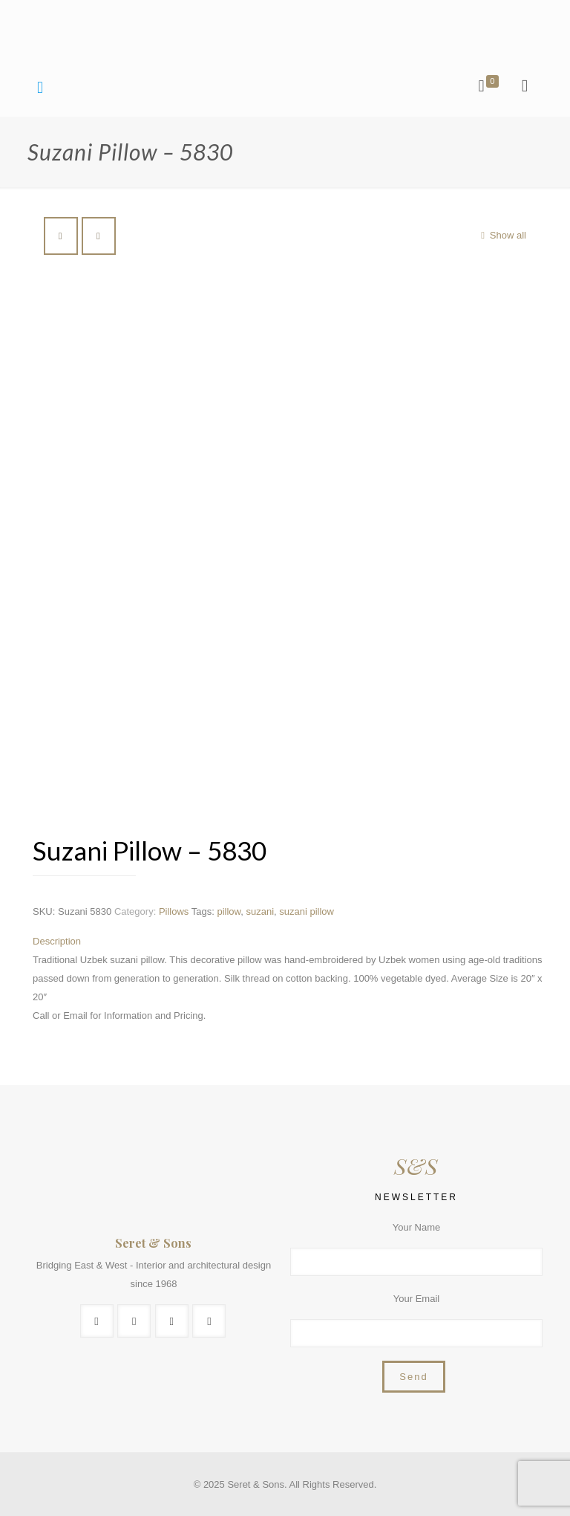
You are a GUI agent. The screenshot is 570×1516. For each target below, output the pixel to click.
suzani (260, 911)
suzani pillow (306, 911)
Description (57, 941)
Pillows (174, 911)
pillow (228, 911)
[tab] (290, 941)
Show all (501, 235)
